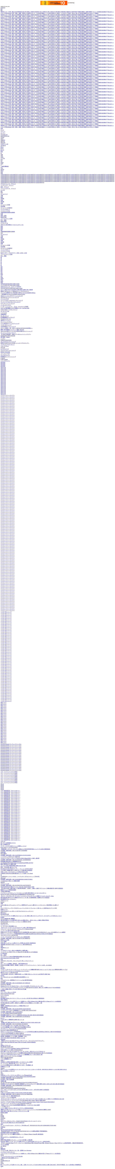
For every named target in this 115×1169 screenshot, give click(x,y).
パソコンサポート (5, 209)
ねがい (2, 1119)
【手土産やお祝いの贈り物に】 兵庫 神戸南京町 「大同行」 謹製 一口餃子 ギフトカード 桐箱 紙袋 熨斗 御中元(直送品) (32, 888)
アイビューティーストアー (8, 395)
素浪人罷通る (4, 999)
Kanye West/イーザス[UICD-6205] (9, 847)
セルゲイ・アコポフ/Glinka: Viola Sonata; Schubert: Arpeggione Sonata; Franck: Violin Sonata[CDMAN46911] (28, 1102)
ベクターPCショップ (6, 325)
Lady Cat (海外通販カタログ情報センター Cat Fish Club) (15, 308)
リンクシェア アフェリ (7, 185)
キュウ (2, 130)
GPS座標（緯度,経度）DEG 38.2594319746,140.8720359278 (16, 885)
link (1, 9)
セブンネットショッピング (8, 303)
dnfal (2, 1124)
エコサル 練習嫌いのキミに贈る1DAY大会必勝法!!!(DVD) (16, 1027)
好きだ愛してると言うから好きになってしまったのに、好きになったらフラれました (23, 1051)
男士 (2, 978)
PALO (2, 1159)
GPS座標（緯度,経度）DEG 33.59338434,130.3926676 (14, 1024)
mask (2, 163)
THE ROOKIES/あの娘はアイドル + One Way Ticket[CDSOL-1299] (17, 886)
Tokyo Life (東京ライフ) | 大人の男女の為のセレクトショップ (16, 331)
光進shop (3, 1127)
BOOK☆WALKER (5, 352)
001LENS (3, 362)
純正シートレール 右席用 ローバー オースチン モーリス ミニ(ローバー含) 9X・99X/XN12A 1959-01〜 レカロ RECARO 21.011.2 (34, 1069)
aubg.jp (2, 169)
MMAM (3, 882)
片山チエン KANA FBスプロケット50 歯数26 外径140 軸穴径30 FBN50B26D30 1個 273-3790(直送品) (26, 1053)
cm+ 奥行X (3, 1146)
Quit (2, 1114)
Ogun (2, 1166)
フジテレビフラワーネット (8, 344)
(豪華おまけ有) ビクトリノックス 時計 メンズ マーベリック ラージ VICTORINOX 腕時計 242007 (26, 1109)
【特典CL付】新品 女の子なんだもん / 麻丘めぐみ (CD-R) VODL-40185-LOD (20, 1022)
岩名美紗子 (104, 11)
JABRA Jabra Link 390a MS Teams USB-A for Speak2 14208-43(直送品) (18, 1042)
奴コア (2, 150)
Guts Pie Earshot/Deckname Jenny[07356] (11, 1129)
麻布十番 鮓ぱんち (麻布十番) (8, 864)
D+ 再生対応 (4, 953)
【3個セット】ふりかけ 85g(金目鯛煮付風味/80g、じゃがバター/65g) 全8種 (20, 1105)
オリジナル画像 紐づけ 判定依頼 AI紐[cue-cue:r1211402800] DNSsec (18, 292)
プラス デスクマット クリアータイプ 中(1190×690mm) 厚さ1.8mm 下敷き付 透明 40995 (23, 1100)
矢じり (93, 13)
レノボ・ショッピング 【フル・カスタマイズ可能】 (15, 306)
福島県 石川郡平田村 (71, 11)
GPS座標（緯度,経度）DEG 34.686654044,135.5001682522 (15, 1016)
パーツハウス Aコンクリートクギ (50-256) (12, 1156)
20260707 (3, 7)
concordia (3, 1118)
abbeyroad (3, 878)
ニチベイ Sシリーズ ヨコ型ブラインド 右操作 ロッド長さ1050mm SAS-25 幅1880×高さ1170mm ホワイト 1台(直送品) (31, 1001)
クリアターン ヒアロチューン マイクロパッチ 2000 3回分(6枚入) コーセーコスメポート (23, 893)
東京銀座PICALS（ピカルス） (8, 899)
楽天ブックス (4, 1091)
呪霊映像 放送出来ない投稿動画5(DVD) (11, 861)
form (2, 959)
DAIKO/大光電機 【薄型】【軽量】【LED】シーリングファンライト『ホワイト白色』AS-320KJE (26, 965)
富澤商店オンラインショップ (8, 356)
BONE (2, 1155)
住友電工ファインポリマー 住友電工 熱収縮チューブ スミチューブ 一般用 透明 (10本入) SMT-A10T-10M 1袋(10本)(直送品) (32, 1084)
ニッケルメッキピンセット (8, 1152)
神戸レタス (3, 702)
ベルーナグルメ (5, 346)
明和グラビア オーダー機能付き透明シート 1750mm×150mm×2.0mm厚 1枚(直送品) (22, 1134)
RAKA (2, 1115)
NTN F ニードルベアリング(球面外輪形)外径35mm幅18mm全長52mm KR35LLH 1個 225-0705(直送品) (27, 933)
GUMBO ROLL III (5, 1160)
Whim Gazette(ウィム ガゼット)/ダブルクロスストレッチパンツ (17, 911)
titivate (2, 784)
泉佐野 (2, 201)
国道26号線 (3, 217)
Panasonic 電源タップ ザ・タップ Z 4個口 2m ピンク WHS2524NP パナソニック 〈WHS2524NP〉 (26, 1141)
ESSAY (2, 975)
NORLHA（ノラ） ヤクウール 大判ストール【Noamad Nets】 (16, 1075)
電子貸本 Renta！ (5, 337)
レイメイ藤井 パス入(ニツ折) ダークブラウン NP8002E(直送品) (17, 1108)
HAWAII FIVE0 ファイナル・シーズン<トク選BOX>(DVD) (16, 921)
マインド (3, 131)
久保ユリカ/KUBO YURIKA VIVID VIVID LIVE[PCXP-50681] (16, 1092)
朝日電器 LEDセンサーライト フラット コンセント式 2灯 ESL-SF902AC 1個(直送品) (22, 998)
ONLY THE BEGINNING (7, 1057)
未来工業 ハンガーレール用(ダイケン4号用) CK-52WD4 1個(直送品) (18, 943)
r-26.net (2, 137)
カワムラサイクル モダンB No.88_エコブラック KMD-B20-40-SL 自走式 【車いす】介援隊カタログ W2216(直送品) (30, 987)
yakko (2, 157)
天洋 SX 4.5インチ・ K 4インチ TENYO (11, 286)
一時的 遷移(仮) (5, 166)
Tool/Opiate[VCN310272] (7, 1087)
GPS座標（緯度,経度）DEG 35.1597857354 (11, 1078)
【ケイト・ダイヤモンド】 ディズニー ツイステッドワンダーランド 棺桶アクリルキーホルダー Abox (27, 896)
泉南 (2, 203)
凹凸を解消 (3, 853)
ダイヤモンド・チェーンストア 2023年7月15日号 (13, 1028)
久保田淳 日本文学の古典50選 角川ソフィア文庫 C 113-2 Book (17, 873)
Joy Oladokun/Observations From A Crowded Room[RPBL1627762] (17, 862)
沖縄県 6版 (3, 1081)
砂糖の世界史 (4, 1007)
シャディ (3, 338)
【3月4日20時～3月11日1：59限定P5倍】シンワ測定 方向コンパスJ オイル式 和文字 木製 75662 (25, 974)
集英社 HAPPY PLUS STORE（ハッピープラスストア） (15, 343)
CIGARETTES (4, 923)
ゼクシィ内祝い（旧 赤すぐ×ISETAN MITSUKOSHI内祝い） (17, 328)
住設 (2, 128)
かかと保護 (3, 941)
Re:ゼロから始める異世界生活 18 (9, 1030)
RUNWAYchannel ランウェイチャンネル (11, 744)
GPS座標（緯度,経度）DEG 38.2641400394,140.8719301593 (16, 1008)
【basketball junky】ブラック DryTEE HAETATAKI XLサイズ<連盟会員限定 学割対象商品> (24, 1131)
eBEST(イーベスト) (6, 320)
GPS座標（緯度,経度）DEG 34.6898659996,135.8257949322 (16, 1085)
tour (1, 1072)
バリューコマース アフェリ (8, 188)
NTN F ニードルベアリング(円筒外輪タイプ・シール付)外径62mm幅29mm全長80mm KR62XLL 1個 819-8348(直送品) (31, 1031)
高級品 (96, 13)
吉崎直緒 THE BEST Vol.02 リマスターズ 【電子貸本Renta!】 (16, 944)
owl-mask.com (4, 134)
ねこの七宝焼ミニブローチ (8, 1071)
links (2, 226)
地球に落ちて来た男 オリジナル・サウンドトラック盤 (15, 1111)
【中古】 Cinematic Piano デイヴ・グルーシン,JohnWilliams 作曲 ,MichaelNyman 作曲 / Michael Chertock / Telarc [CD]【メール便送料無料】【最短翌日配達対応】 (42, 1143)
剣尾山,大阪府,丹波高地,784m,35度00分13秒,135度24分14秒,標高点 (44, 11)
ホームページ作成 (5, 204)
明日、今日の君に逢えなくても (9, 867)
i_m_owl (3, 158)
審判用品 (63, 11)
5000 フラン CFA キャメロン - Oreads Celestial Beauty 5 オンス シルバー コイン (21, 1121)
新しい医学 (3, 955)
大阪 (2, 195)
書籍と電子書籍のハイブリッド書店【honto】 (12, 329)
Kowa (2, 966)
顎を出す (109, 11)
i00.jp (2, 170)
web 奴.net (3, 145)
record (2, 1163)
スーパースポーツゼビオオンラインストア (12, 300)
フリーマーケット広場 (6, 218)
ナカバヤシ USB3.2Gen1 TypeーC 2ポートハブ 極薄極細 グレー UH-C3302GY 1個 (21, 1054)
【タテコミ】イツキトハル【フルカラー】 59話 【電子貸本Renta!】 (18, 927)
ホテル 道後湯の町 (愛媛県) (8, 918)
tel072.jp (3, 141)
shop (2, 172)
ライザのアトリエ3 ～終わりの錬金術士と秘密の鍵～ (14, 950)
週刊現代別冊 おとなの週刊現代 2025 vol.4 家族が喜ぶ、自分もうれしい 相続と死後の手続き (25, 920)
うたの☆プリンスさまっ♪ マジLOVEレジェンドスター (15, 971)
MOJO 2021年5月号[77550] (7, 993)
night (2, 949)
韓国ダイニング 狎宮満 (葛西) (8, 890)
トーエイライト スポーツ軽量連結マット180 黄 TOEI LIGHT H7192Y (18, 1010)
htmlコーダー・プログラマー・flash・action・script (14, 252)
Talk (2, 1128)
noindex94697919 (5, 174)
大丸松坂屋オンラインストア (8, 326)
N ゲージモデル (5, 995)
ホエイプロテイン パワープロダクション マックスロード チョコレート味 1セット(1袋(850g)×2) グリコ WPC (29, 908)
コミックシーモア (5, 353)
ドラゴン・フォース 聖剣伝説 (8, 1097)
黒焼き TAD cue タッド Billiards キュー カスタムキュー (15, 291)
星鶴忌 (85, 13)
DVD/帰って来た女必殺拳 (7, 1079)
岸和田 (2, 198)
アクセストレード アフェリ (8, 184)
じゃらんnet (4, 312)
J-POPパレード (4, 900)
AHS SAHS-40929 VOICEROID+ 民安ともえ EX (13, 1037)
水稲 (2, 903)
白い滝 (89, 13)
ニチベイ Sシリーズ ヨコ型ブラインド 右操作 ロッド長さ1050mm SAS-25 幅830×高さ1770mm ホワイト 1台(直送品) (31, 1153)
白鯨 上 (2, 1060)
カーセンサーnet (5, 311)
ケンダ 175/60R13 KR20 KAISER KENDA (11, 1013)
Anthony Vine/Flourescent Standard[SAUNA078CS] (13, 1088)
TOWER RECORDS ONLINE (8, 335)
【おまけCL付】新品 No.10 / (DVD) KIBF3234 (12, 1122)
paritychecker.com (5, 136)
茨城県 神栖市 (81, 11)
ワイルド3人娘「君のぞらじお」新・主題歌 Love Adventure (16, 1150)
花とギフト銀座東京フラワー (8, 843)
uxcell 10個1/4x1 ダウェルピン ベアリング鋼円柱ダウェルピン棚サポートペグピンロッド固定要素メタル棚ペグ (30, 905)
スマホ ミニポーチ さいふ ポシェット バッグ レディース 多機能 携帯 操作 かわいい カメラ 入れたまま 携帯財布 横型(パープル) (34, 969)
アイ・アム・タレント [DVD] (8, 992)
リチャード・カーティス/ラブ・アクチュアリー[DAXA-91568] (17, 929)
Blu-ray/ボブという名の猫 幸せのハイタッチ (12, 1137)
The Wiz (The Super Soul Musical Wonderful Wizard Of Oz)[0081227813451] (19, 1082)
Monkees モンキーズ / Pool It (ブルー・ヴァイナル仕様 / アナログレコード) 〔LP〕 (22, 986)
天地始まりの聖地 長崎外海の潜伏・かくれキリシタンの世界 (17, 1062)
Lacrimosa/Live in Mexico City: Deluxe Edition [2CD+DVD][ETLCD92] (18, 1076)
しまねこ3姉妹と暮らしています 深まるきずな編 (13, 989)
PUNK (2, 1138)
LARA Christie (4, 359)
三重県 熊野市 (88, 11)
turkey (2, 162)
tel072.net (3, 142)
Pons (2, 1135)
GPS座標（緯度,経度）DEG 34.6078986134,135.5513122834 (16, 855)
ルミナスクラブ (5, 349)
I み (1, 1043)
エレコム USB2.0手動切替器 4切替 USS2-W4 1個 (13, 865)
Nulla (2, 1021)
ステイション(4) (5, 883)
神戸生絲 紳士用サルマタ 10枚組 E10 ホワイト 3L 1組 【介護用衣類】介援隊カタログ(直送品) (25, 897)
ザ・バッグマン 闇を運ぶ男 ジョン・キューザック (14, 1063)
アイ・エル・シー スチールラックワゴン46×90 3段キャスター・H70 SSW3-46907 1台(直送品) (25, 1089)
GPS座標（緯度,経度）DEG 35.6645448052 (11, 1012)
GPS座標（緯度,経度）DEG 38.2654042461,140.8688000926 (16, 859)
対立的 (81, 13)
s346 (2, 154)
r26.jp (2, 138)
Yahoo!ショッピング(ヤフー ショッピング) (12, 295)
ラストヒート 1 (5, 924)
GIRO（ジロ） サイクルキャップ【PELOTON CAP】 (14, 872)
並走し (70, 13)
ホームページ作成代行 (6, 207)
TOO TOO (3, 981)
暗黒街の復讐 (4, 1112)
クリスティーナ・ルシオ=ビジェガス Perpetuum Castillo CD (16, 1103)
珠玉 (2, 151)
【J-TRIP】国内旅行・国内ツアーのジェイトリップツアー (16, 334)
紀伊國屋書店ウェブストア (8, 317)
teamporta (3, 1004)
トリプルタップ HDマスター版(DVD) (10, 856)
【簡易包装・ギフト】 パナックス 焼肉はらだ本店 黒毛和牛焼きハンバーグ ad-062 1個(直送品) (25, 849)
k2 (1, 153)
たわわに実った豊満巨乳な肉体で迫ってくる (12, 1019)
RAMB (2, 1116)
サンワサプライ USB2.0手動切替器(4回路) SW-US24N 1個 (15, 956)
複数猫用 (3, 1149)
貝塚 (2, 200)
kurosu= (2, 902)
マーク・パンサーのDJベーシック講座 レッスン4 (13, 846)
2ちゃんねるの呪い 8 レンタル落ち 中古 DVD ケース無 (15, 1025)
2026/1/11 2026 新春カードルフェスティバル (12, 224)
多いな (77, 13)
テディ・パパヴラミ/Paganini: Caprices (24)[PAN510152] (15, 1048)
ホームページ (4, 194)
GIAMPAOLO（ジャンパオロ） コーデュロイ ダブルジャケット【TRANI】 (20, 876)
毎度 (2, 214)
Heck (2, 1162)
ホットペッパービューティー (8, 332)
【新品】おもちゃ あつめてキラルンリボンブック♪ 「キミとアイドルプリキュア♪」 (23, 1040)
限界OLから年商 (5, 940)
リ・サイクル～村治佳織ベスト (9, 926)
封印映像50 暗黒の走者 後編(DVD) (10, 1132)
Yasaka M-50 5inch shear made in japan (10, 283)
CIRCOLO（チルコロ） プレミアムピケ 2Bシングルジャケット (17, 960)
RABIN (2, 917)
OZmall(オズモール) (6, 319)
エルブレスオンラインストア (8, 350)
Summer (3, 1068)
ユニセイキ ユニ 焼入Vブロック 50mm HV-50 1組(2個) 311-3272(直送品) (19, 952)
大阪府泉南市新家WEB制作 (8, 212)
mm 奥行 (3, 968)
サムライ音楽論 (5, 1144)
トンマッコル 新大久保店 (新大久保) (10, 930)
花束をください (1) (5, 1045)
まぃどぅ (3, 133)
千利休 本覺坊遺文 (5, 891)
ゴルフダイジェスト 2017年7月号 (9, 935)
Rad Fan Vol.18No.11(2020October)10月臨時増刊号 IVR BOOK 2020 (17, 894)
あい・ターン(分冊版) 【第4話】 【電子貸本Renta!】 (14, 963)
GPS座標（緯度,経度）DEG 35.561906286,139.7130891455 (15, 983)
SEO (2, 192)
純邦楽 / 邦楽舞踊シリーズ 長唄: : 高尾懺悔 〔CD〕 (14, 1036)
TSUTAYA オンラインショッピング (10, 297)
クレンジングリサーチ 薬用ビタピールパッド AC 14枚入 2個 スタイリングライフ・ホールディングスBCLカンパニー (31, 915)
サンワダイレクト (5, 355)
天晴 (2, 946)
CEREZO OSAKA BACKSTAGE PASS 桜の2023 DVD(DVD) (16, 1034)
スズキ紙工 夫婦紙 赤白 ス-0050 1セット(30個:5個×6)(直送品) (16, 870)
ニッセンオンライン (6, 305)
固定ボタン (3, 912)
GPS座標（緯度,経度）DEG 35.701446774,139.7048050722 (15, 938)
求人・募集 (3, 220)
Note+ (2, 962)
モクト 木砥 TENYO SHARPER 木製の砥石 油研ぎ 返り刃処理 (17, 289)
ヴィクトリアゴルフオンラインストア (11, 302)
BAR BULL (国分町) (6, 984)
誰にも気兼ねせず (5, 844)
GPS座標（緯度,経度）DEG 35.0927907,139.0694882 (14, 850)
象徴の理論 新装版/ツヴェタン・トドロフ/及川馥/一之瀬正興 (16, 1140)
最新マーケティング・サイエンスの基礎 (11, 1056)
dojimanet (3, 1039)
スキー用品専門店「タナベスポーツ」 (11, 790)
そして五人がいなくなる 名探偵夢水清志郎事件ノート (15, 977)
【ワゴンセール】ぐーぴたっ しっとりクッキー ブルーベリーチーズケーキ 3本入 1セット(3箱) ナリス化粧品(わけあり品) (32, 1098)
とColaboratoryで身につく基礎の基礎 (10, 881)
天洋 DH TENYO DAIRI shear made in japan (11, 288)
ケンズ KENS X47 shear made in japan (10, 285)
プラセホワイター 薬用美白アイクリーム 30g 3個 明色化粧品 (16, 980)
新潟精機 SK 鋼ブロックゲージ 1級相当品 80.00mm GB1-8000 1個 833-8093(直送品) (22, 1015)
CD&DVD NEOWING (6, 340)
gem (2, 159)
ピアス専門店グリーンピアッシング (10, 323)
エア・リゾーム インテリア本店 (9, 771)
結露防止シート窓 (5, 1066)
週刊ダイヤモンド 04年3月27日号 (9, 972)
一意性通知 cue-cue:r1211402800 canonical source (13, 294)
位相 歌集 (3, 852)
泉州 (2, 197)
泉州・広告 (3, 215)
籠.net (2, 147)
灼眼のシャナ (4, 909)
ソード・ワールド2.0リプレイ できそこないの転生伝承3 (15, 936)
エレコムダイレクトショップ (8, 341)
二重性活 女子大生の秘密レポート (9, 1158)
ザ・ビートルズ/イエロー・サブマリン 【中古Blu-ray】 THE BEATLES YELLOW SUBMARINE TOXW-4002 (28, 1125)
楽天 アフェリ (5, 187)
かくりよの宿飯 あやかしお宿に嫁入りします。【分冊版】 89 (17, 1065)
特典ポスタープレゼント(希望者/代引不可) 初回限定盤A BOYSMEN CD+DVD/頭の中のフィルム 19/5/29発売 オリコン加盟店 (33, 932)
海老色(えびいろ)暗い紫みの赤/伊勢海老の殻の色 (13, 11)
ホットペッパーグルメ (6, 322)
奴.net (2, 148)
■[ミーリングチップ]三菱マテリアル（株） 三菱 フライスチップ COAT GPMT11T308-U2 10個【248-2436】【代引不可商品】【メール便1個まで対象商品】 (41, 1164)
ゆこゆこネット (5, 315)
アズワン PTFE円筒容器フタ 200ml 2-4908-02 (12, 1033)
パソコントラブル (5, 211)
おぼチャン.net (4, 144)
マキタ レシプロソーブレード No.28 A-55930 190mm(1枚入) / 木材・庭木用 (20, 858)
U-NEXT (3, 358)
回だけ (74, 13)
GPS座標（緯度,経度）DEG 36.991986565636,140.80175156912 (16, 879)
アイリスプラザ (5, 299)
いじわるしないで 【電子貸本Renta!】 (10, 1095)
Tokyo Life (3, 367)
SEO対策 (3, 206)
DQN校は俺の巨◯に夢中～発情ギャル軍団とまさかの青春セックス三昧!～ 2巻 (21, 1003)
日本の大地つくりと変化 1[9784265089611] (12, 1050)
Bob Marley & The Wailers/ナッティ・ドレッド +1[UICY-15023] (17, 868)
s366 (2, 155)
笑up (2, 168)
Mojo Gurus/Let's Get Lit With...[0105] (10, 958)
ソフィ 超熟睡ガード (6, 1059)
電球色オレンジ (5, 947)
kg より (2, 1018)
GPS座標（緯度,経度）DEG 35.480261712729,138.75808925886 (16, 1094)
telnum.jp (3, 140)
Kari (2, 1147)
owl (1, 161)
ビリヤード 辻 (4, 223)
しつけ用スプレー (5, 1106)
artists (2, 1073)
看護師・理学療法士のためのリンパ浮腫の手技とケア (15, 1005)
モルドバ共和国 (97, 11)
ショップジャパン (5, 360)
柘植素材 (3, 990)
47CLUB (3, 347)
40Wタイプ (3, 996)
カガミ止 (3, 841)
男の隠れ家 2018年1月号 (7, 1046)
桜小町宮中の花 (5, 914)
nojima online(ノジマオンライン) (9, 309)
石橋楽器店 (3, 314)
